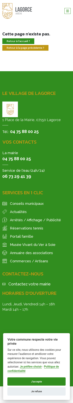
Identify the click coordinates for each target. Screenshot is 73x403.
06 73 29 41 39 (16, 176)
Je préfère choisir (31, 366)
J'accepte (36, 381)
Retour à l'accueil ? (18, 41)
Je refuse (36, 391)
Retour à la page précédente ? (25, 48)
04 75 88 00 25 (24, 131)
